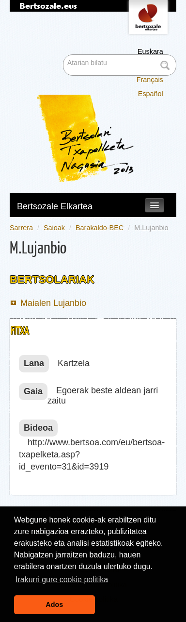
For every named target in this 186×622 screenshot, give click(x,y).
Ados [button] (54, 604)
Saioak (54, 228)
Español (150, 94)
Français (150, 80)
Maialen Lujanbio (53, 303)
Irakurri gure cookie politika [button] (62, 579)
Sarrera (21, 228)
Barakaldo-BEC (100, 228)
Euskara (150, 51)
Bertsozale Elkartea (55, 206)
